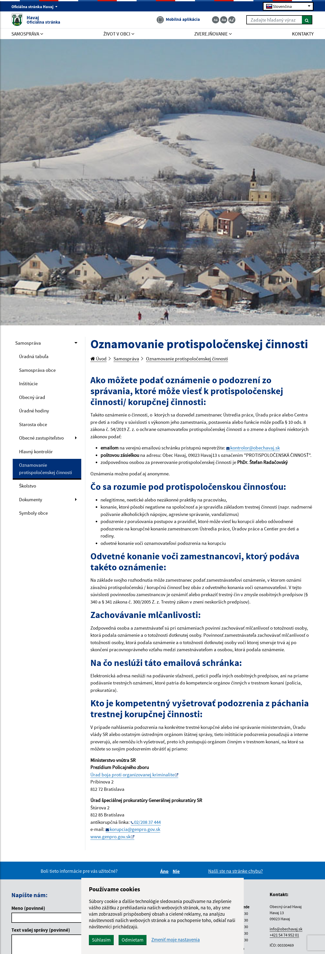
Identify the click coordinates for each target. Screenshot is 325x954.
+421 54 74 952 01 (284, 935)
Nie (177, 871)
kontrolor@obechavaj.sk (255, 448)
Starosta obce (33, 424)
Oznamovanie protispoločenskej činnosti (45, 468)
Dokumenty (30, 499)
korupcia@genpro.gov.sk (135, 829)
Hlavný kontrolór (36, 451)
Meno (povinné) (28, 908)
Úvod (98, 359)
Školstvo (27, 486)
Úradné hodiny (34, 411)
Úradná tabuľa (33, 356)
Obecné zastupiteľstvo (41, 438)
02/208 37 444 (147, 822)
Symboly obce (33, 513)
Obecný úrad (32, 397)
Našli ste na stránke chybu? (235, 871)
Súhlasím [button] (101, 940)
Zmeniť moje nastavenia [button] (175, 939)
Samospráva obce (37, 370)
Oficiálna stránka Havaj (34, 6)
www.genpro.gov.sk (110, 836)
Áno (165, 871)
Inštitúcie (28, 383)
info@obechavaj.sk (286, 928)
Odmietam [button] (132, 940)
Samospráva (28, 343)
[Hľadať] (307, 19)
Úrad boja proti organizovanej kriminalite (132, 775)
